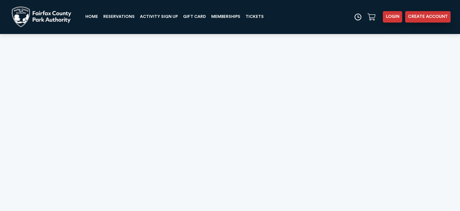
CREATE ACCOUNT (428, 17)
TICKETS (255, 17)
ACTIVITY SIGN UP (159, 17)
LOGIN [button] (392, 17)
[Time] (358, 17)
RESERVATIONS (119, 17)
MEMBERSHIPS (225, 17)
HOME (91, 17)
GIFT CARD (194, 17)
